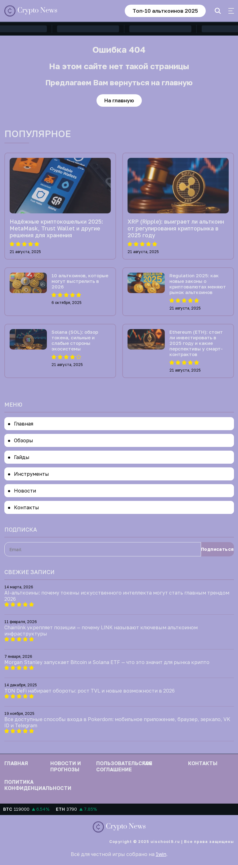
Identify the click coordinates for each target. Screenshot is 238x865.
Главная (23, 424)
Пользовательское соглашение (124, 766)
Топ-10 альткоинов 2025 (165, 10)
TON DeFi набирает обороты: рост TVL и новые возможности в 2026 (89, 691)
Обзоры (23, 440)
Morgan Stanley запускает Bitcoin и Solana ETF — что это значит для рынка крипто (106, 662)
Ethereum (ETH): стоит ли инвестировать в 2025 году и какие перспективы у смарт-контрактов (196, 343)
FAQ (147, 763)
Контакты (26, 507)
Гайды (21, 457)
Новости (25, 491)
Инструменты (31, 474)
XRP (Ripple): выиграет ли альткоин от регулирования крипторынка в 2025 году (176, 228)
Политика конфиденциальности (37, 785)
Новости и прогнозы (65, 766)
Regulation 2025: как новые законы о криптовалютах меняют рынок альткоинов (197, 284)
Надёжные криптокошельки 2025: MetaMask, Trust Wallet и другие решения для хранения (56, 228)
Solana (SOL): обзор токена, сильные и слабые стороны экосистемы (75, 340)
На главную (119, 100)
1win (161, 854)
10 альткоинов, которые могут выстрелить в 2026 (80, 281)
